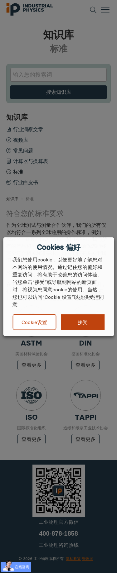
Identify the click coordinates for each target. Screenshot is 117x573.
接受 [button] (83, 322)
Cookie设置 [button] (34, 322)
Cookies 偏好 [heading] (58, 247)
